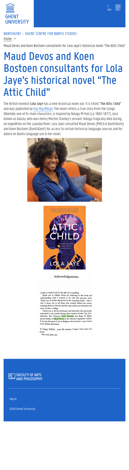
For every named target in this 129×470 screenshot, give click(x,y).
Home (8, 38)
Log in (13, 398)
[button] (118, 6)
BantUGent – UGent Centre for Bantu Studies (40, 33)
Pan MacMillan (43, 108)
